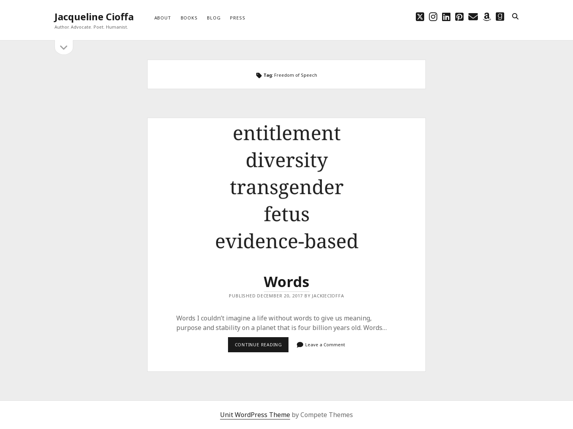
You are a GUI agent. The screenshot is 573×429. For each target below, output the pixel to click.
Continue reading (262, 344)
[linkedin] (446, 16)
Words (286, 187)
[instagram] (433, 16)
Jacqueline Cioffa (94, 16)
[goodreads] (500, 16)
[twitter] (420, 16)
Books (189, 18)
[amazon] (487, 16)
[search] (515, 17)
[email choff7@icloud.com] (473, 16)
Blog (213, 18)
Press (237, 18)
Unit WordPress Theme (255, 414)
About (162, 18)
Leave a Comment (325, 344)
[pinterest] (459, 16)
